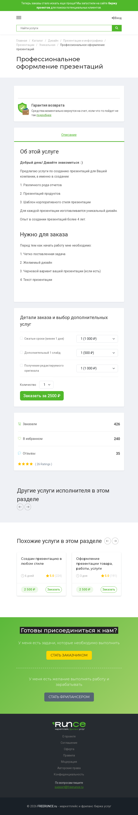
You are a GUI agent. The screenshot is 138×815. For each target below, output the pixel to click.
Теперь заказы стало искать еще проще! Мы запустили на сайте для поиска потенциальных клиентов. (69, 5)
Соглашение (69, 742)
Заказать (53, 589)
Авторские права (69, 768)
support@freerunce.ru (69, 787)
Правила (69, 755)
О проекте (69, 736)
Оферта (69, 749)
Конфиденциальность (69, 774)
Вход (116, 18)
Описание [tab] (69, 135)
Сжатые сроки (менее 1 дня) (44, 338)
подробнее (44, 115)
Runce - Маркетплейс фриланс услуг (66, 18)
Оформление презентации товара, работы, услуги (94, 563)
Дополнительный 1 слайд (42, 352)
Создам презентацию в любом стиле (41, 561)
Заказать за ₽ (41, 395)
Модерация (69, 761)
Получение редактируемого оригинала (44, 368)
